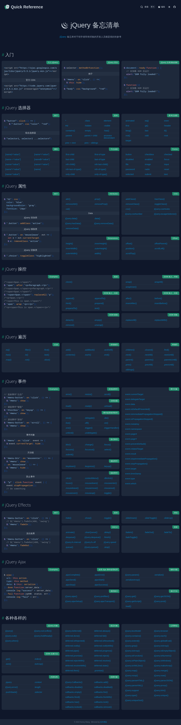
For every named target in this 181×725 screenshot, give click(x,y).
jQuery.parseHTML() (134, 680)
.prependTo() (71, 308)
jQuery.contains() (133, 636)
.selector (38, 692)
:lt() (165, 130)
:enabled (149, 159)
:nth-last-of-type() (73, 169)
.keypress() (90, 466)
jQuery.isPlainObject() (135, 661)
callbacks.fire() (101, 692)
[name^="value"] (13, 169)
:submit (148, 174)
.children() (129, 350)
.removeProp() (101, 204)
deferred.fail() (100, 636)
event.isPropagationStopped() (139, 419)
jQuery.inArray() (161, 646)
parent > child (91, 135)
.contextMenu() (92, 478)
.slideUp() (168, 518)
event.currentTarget (134, 394)
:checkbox (149, 154)
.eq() (7, 350)
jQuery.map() (131, 670)
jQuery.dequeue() (93, 537)
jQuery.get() (130, 596)
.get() (7, 659)
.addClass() (130, 199)
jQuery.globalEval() (163, 641)
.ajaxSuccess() (101, 585)
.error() (68, 394)
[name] (37, 169)
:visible (107, 126)
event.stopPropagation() (136, 464)
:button (128, 154)
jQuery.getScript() (133, 601)
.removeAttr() (71, 204)
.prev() (128, 365)
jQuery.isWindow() (162, 661)
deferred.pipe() (72, 651)
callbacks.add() (101, 682)
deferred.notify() (72, 646)
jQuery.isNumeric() (162, 656)
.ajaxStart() (99, 580)
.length (37, 687)
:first (127, 126)
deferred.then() (72, 670)
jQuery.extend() (132, 641)
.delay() (107, 532)
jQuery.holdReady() (43, 636)
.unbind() (69, 433)
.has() (8, 355)
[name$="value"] (41, 159)
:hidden (88, 126)
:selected (129, 174)
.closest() (149, 350)
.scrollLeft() (159, 248)
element (107, 121)
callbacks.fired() (72, 697)
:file (126, 164)
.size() (8, 664)
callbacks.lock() (101, 702)
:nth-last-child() (101, 164)
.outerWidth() (71, 253)
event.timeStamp (133, 474)
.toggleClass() (160, 204)
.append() (69, 298)
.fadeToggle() (131, 537)
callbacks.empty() (73, 692)
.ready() (88, 406)
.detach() (69, 320)
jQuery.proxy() (160, 685)
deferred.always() (102, 631)
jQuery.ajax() (71, 596)
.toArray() (38, 664)
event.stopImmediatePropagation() (141, 459)
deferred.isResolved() (104, 641)
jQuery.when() (11, 641)
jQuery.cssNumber (133, 214)
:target (128, 140)
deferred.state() (101, 666)
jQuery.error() (11, 687)
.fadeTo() (168, 532)
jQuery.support (132, 690)
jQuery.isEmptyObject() (165, 651)
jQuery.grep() (131, 646)
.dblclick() (108, 478)
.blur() (68, 444)
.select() (107, 449)
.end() (106, 355)
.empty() (98, 320)
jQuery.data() (71, 218)
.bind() (68, 418)
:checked (168, 154)
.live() (67, 423)
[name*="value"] (41, 154)
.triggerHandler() (111, 428)
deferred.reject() (101, 656)
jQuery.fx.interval (73, 542)
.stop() (107, 547)
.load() (68, 406)
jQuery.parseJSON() (163, 680)
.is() (26, 355)
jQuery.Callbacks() (73, 682)
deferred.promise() (74, 656)
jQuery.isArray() (132, 651)
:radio (147, 169)
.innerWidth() (71, 248)
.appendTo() (99, 298)
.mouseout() (109, 488)
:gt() (146, 126)
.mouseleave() (72, 488)
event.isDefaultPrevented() (137, 409)
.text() (97, 308)
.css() (127, 209)
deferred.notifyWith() (103, 646)
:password (130, 169)
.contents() (70, 355)
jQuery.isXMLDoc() (134, 666)
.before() (158, 298)
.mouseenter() (110, 483)
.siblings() (129, 370)
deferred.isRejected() (75, 641)
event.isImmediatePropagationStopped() (144, 414)
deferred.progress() (103, 651)
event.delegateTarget (135, 399)
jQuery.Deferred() (73, 631)
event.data (130, 404)
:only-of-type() (100, 174)
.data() (97, 218)
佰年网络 (103, 722)
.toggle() (107, 493)
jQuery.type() (131, 695)
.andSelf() (108, 350)
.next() (128, 355)
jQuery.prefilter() (101, 596)
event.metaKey (132, 424)
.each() (88, 355)
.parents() (149, 360)
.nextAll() (149, 355)
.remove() (69, 325)
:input (166, 164)
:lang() (128, 130)
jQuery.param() (132, 575)
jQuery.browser (161, 631)
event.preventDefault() (135, 444)
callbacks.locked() (73, 707)
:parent (68, 135)
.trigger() (88, 428)
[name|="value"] (12, 154)
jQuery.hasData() (73, 223)
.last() (46, 355)
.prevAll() (149, 365)
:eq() (147, 121)
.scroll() (107, 394)
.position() (129, 248)
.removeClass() (132, 204)
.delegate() (90, 418)
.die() (106, 418)
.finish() (107, 537)
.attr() (67, 199)
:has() (106, 130)
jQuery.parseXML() (134, 685)
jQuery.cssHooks (162, 209)
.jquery (8, 682)
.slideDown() (131, 518)
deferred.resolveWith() (75, 666)
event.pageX (131, 434)
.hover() (69, 483)
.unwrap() (98, 325)
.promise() (99, 670)
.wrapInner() (130, 287)
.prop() (97, 199)
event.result (130, 454)
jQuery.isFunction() (134, 656)
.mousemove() (91, 488)
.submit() (69, 454)
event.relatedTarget (134, 449)
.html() (68, 303)
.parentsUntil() (170, 360)
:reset (166, 169)
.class (87, 121)
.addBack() (90, 350)
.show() (88, 518)
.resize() (88, 394)
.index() (37, 659)
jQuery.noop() (131, 675)
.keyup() (107, 466)
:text (166, 174)
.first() (46, 350)
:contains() (70, 130)
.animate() (70, 532)
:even (166, 121)
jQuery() (9, 631)
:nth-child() (70, 164)
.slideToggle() (151, 518)
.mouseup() (90, 493)
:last (146, 130)
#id (66, 126)
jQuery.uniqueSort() (134, 700)
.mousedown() (91, 483)
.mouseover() (71, 493)
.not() (27, 360)
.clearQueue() (91, 532)
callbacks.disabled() (103, 687)
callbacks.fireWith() (103, 697)
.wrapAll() (158, 282)
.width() (97, 253)
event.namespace (133, 429)
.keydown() (70, 466)
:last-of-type (99, 159)
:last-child (69, 159)
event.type (130, 478)
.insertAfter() (131, 303)
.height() (69, 243)
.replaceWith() (160, 320)
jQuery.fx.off (90, 542)
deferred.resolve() (102, 661)
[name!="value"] (41, 164)
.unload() (108, 406)
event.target (130, 469)
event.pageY (131, 439)
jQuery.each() (160, 636)
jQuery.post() (160, 601)
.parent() (129, 360)
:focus (166, 159)
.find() (166, 350)
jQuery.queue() (91, 547)
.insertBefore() (160, 303)
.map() (8, 360)
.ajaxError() (99, 575)
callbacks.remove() (103, 707)
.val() (67, 209)
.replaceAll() (130, 320)
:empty (88, 130)
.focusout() (89, 449)
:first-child (69, 154)
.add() (68, 350)
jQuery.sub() (11, 636)
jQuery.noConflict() (42, 631)
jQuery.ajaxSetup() (74, 601)
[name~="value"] (13, 159)
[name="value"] (12, 164)
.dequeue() (70, 537)
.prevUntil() (169, 365)
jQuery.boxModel (133, 631)
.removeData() (72, 228)
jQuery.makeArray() (163, 666)
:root (166, 135)
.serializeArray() (132, 580)
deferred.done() (72, 636)
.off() (87, 423)
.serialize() (159, 575)
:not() (127, 135)
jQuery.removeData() (104, 223)
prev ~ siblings (91, 143)
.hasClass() (159, 199)
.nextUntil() (169, 355)
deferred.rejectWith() (74, 661)
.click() (68, 478)
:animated (129, 121)
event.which (130, 483)
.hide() (68, 518)
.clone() (68, 282)
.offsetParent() (160, 243)
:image (148, 164)
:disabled (129, 159)
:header (167, 126)
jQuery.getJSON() (162, 596)
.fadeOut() (149, 532)
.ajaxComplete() (72, 575)
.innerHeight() (100, 243)
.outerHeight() (100, 248)
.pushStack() (11, 692)
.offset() (128, 243)
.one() (68, 428)
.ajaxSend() (70, 580)
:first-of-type (99, 154)
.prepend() (99, 303)
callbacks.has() (72, 702)
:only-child (70, 174)
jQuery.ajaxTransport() (104, 601)
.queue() (69, 547)
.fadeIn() (129, 532)
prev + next (70, 143)
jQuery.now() (160, 675)
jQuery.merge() (161, 670)
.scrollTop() (130, 253)
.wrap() (128, 282)
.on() (106, 423)
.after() (128, 298)
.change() (89, 444)
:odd (147, 135)
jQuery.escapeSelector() (165, 214)
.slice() (47, 360)
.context (38, 682)
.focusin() (69, 449)
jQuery (63, 37)
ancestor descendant (109, 136)
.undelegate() (91, 433)
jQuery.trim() (160, 690)
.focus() (107, 444)
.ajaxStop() (70, 585)
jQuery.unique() (161, 695)
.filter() (28, 350)
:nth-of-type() (100, 169)
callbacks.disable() (74, 687)
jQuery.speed (110, 542)
